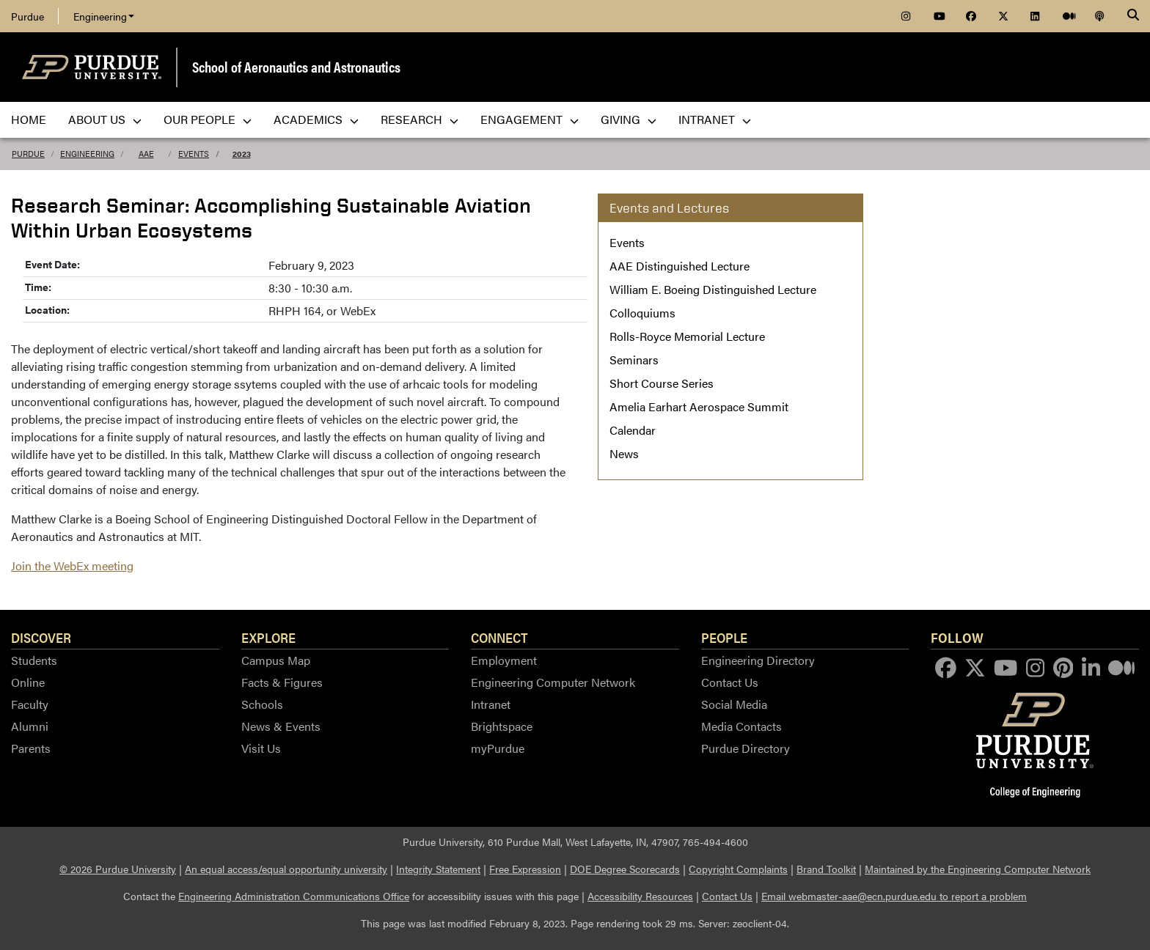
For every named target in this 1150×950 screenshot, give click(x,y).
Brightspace (501, 726)
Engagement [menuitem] (529, 119)
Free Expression (525, 868)
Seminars (634, 359)
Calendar (632, 429)
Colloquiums (642, 312)
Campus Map (275, 660)
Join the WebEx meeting (72, 565)
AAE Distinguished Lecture (679, 265)
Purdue (27, 16)
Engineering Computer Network (553, 682)
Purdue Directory (745, 748)
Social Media (734, 704)
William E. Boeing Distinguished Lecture (712, 289)
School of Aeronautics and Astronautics (296, 66)
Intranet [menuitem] (714, 119)
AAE (146, 153)
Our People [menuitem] (208, 119)
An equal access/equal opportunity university (286, 868)
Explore (268, 637)
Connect (499, 637)
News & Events (281, 726)
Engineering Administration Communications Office (293, 895)
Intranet (490, 704)
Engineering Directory (758, 660)
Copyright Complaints (738, 868)
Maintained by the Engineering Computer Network (978, 868)
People (724, 637)
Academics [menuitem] (316, 119)
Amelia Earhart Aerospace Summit (698, 406)
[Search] (1133, 16)
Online (28, 682)
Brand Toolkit (826, 868)
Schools (262, 704)
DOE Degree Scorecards (625, 868)
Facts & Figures (282, 682)
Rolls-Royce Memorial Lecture (687, 336)
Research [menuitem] (419, 119)
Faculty (29, 704)
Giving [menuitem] (628, 119)
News (624, 453)
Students (34, 660)
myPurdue (497, 748)
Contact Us (729, 682)
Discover (41, 637)
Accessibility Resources (640, 895)
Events (193, 153)
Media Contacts (741, 726)
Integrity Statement (438, 868)
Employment (504, 660)
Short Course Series (661, 383)
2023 (241, 153)
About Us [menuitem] (105, 119)
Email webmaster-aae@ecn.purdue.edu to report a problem (894, 895)
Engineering (103, 16)
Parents (31, 748)
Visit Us (261, 748)
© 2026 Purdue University (117, 868)
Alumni (29, 726)
